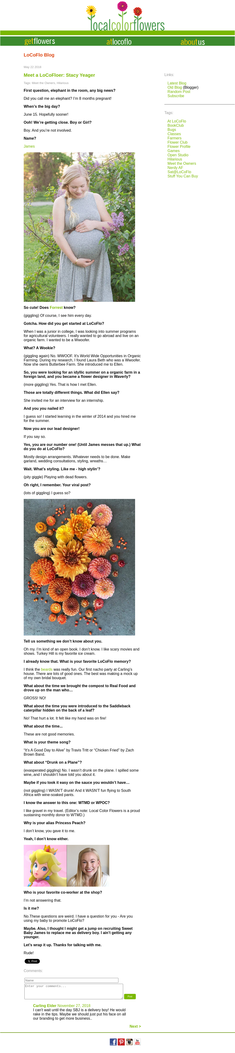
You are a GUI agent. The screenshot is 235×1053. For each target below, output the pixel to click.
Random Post (178, 92)
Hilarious (174, 159)
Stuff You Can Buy (182, 176)
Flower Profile (178, 147)
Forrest (56, 308)
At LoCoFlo (176, 121)
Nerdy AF (175, 168)
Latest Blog (176, 83)
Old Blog (174, 87)
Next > (135, 1029)
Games (173, 151)
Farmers (174, 138)
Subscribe (175, 96)
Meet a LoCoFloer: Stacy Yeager (59, 75)
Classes (174, 134)
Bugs (171, 130)
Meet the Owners (181, 163)
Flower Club (177, 142)
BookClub (175, 125)
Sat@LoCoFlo (179, 172)
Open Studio (177, 155)
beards (47, 669)
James (29, 146)
